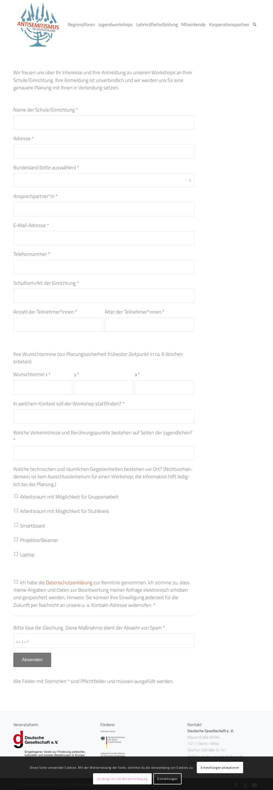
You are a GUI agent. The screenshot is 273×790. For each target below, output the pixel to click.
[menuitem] (83, 24)
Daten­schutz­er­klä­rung (69, 581)
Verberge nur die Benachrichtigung (122, 778)
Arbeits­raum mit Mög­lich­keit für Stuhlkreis (64, 509)
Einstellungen (167, 778)
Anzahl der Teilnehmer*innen (45, 310)
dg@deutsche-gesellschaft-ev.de (215, 755)
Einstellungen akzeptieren (220, 767)
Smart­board (32, 524)
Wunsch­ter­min (32, 372)
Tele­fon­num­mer (31, 252)
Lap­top (27, 553)
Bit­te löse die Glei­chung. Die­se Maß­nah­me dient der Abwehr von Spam (89, 626)
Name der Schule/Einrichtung (45, 109)
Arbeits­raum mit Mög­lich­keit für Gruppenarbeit (69, 495)
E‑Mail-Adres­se (31, 223)
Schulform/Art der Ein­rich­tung (46, 281)
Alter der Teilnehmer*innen (134, 310)
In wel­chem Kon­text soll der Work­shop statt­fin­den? (69, 401)
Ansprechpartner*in (35, 194)
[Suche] (256, 24)
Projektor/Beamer (39, 538)
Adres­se (23, 138)
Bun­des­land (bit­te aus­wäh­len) (46, 167)
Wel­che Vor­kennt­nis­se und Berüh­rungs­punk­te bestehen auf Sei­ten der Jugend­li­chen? (102, 434)
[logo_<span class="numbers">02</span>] (38, 24)
